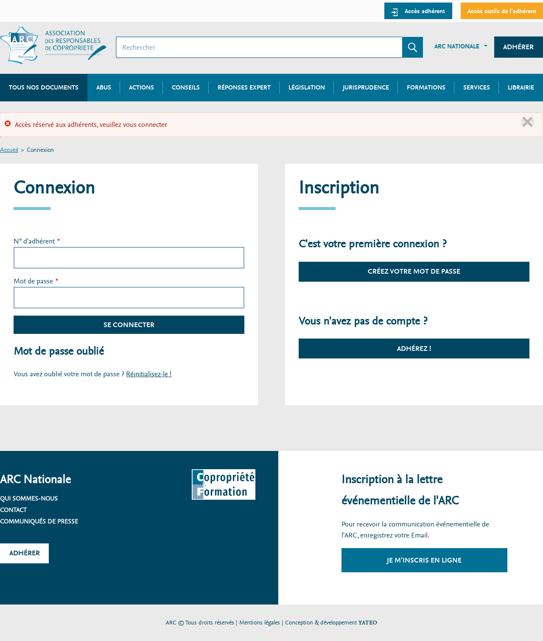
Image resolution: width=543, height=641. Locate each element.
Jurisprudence (366, 87)
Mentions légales (259, 622)
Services (476, 87)
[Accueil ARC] (53, 45)
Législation (306, 87)
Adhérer (518, 46)
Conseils (186, 87)
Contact (13, 510)
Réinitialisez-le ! (148, 373)
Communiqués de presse (39, 521)
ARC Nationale (456, 46)
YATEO (367, 622)
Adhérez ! (414, 348)
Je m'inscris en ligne (424, 560)
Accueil (9, 150)
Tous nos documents (43, 87)
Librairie (521, 87)
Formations (426, 87)
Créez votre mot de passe (414, 271)
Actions (141, 87)
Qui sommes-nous (29, 498)
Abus (103, 87)
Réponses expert (244, 87)
